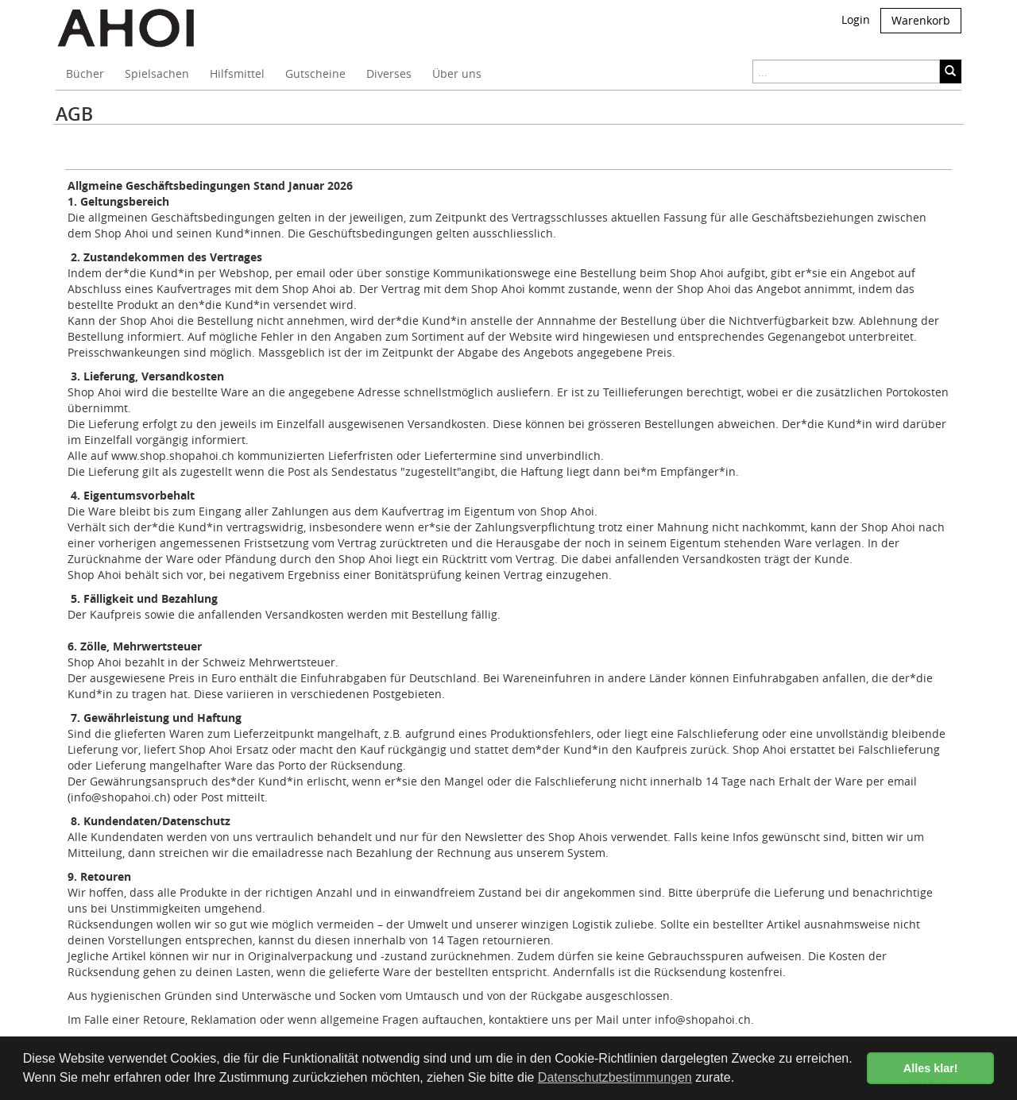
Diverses (389, 73)
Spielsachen (157, 73)
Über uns (456, 73)
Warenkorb (920, 20)
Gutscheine (315, 73)
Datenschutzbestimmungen (615, 1077)
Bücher (85, 73)
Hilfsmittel (237, 73)
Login (855, 19)
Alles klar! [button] (930, 1068)
